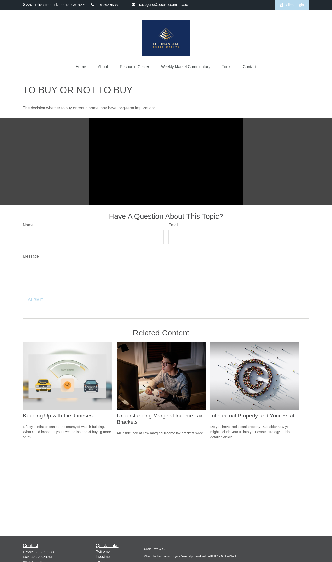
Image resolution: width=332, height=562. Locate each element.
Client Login (292, 5)
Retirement (104, 551)
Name (28, 225)
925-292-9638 (104, 5)
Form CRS (158, 548)
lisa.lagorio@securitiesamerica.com (161, 5)
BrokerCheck (229, 556)
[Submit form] (35, 300)
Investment (104, 557)
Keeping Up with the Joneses (58, 416)
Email (173, 225)
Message (31, 256)
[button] (81, 67)
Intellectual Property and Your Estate (254, 416)
